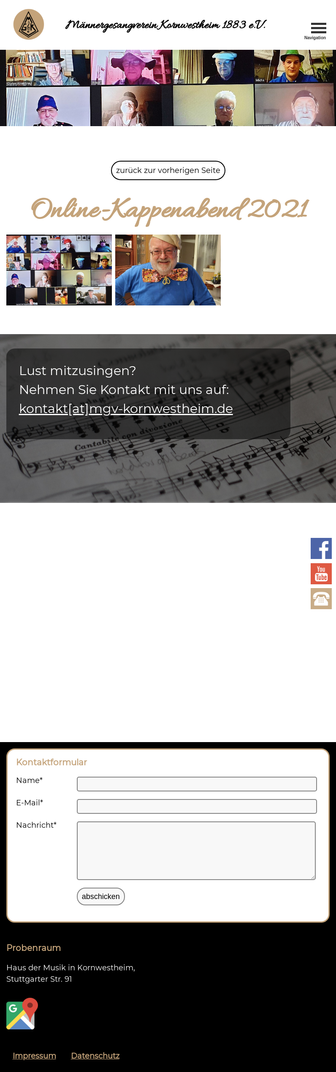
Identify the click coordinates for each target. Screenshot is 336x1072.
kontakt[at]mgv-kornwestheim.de (126, 408)
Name (29, 780)
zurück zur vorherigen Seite (168, 170)
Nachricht (36, 825)
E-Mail (29, 803)
